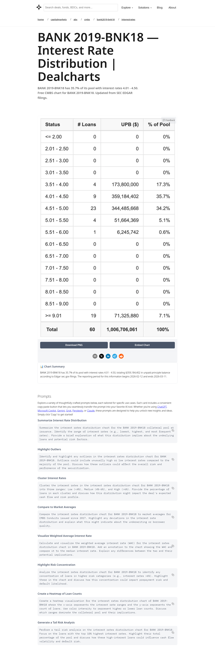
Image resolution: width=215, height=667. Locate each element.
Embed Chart (142, 345)
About (172, 7)
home (41, 19)
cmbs (87, 19)
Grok (68, 410)
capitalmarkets (59, 19)
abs (75, 19)
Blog (160, 7)
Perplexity (77, 410)
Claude (91, 410)
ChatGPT (162, 406)
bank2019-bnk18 (106, 19)
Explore (127, 7)
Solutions (145, 7)
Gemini (61, 410)
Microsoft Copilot (47, 410)
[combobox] (81, 7)
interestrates (128, 19)
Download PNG (74, 345)
